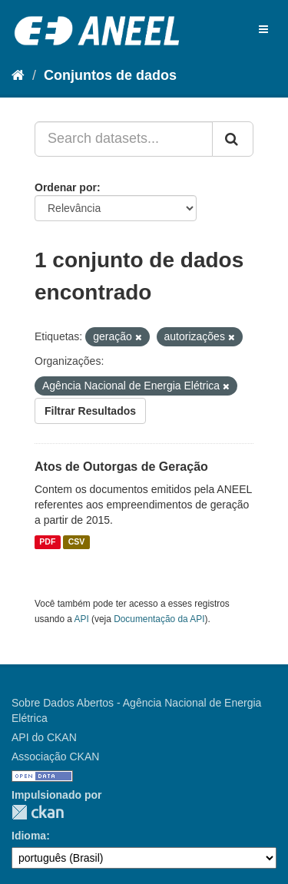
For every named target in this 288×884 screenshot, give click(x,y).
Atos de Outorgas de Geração (121, 466)
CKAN (38, 812)
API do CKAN (44, 737)
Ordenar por (66, 187)
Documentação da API (159, 619)
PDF (47, 542)
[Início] (18, 75)
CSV (76, 542)
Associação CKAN (55, 756)
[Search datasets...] (124, 139)
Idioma (29, 835)
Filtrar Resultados (90, 411)
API (81, 619)
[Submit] (232, 139)
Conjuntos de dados (110, 75)
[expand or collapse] (263, 29)
